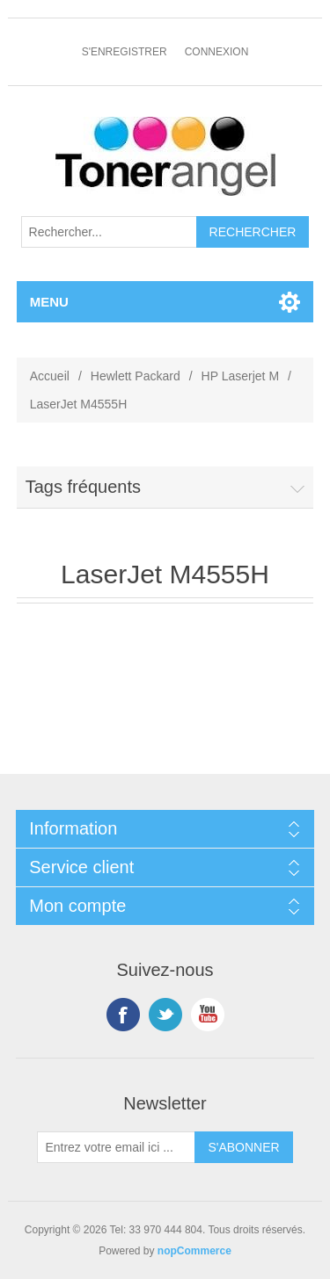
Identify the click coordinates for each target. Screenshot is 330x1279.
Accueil (50, 376)
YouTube (207, 1014)
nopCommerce (194, 1251)
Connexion (217, 52)
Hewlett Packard (135, 376)
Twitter (165, 1014)
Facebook (123, 1014)
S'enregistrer (124, 52)
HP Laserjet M (240, 376)
